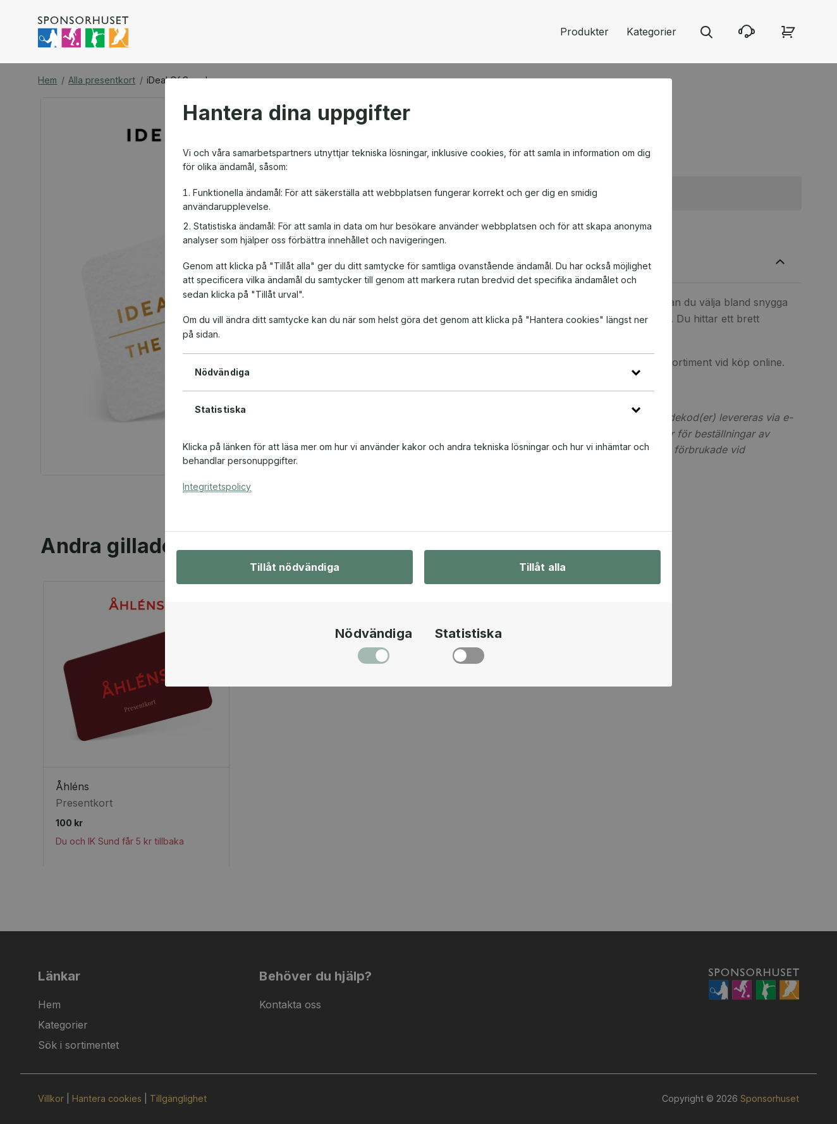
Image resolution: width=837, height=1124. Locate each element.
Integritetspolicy (217, 486)
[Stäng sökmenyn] (706, 31)
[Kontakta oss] (746, 31)
